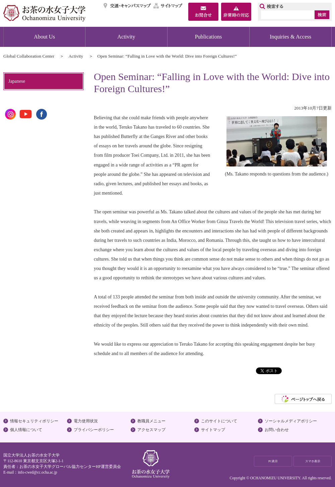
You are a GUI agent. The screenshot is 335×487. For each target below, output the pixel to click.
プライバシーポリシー (94, 430)
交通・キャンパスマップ (127, 6)
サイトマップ (168, 6)
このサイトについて (219, 421)
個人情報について (26, 430)
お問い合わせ (277, 430)
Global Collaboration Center (28, 56)
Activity (126, 36)
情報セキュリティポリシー (34, 421)
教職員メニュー (151, 421)
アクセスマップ (151, 430)
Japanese (16, 81)
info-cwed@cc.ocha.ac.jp (37, 472)
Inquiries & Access (290, 36)
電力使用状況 (86, 421)
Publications (208, 36)
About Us (44, 36)
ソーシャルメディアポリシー (291, 421)
